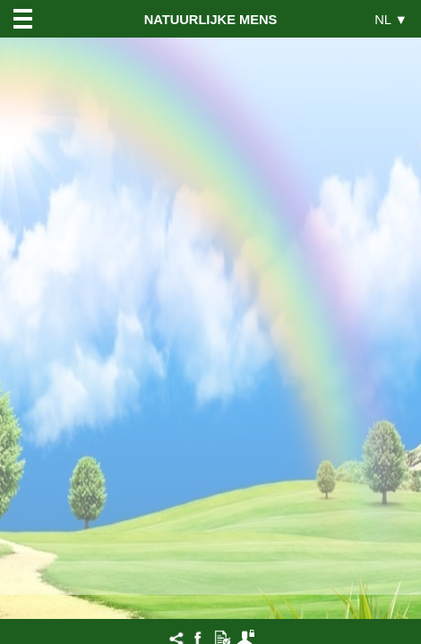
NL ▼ (391, 19)
